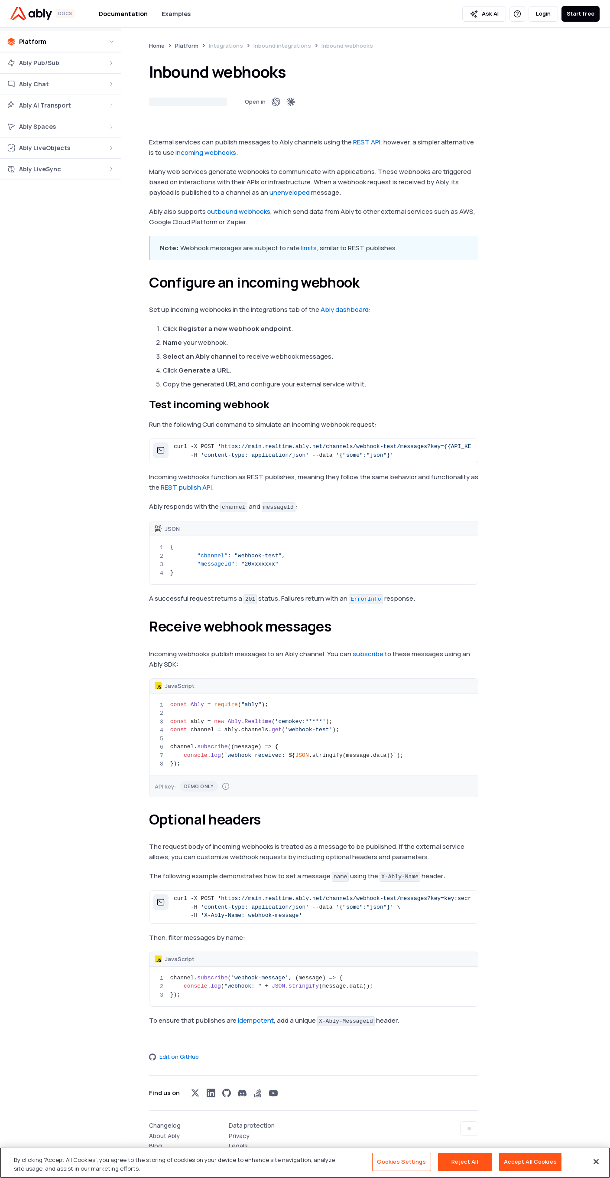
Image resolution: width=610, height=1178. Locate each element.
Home (157, 45)
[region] (305, 1162)
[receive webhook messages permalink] (339, 626)
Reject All (464, 1161)
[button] (313, 450)
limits (309, 247)
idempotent (256, 1020)
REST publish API (186, 487)
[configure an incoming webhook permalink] (367, 282)
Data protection (252, 1125)
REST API (366, 142)
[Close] (596, 1161)
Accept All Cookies (530, 1161)
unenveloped (289, 192)
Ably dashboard (345, 309)
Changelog (165, 1125)
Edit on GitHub (174, 1056)
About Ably (164, 1136)
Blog (155, 1146)
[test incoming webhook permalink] (276, 404)
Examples (176, 14)
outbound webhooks (238, 211)
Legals (238, 1146)
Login (543, 13)
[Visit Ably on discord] (242, 1093)
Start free (580, 13)
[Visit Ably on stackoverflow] (258, 1093)
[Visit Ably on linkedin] (211, 1093)
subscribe (368, 653)
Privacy (239, 1136)
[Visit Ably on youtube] (273, 1093)
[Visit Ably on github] (227, 1093)
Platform (186, 45)
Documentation (123, 14)
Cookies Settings (401, 1161)
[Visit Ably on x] (195, 1093)
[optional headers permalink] (268, 819)
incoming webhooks (205, 152)
